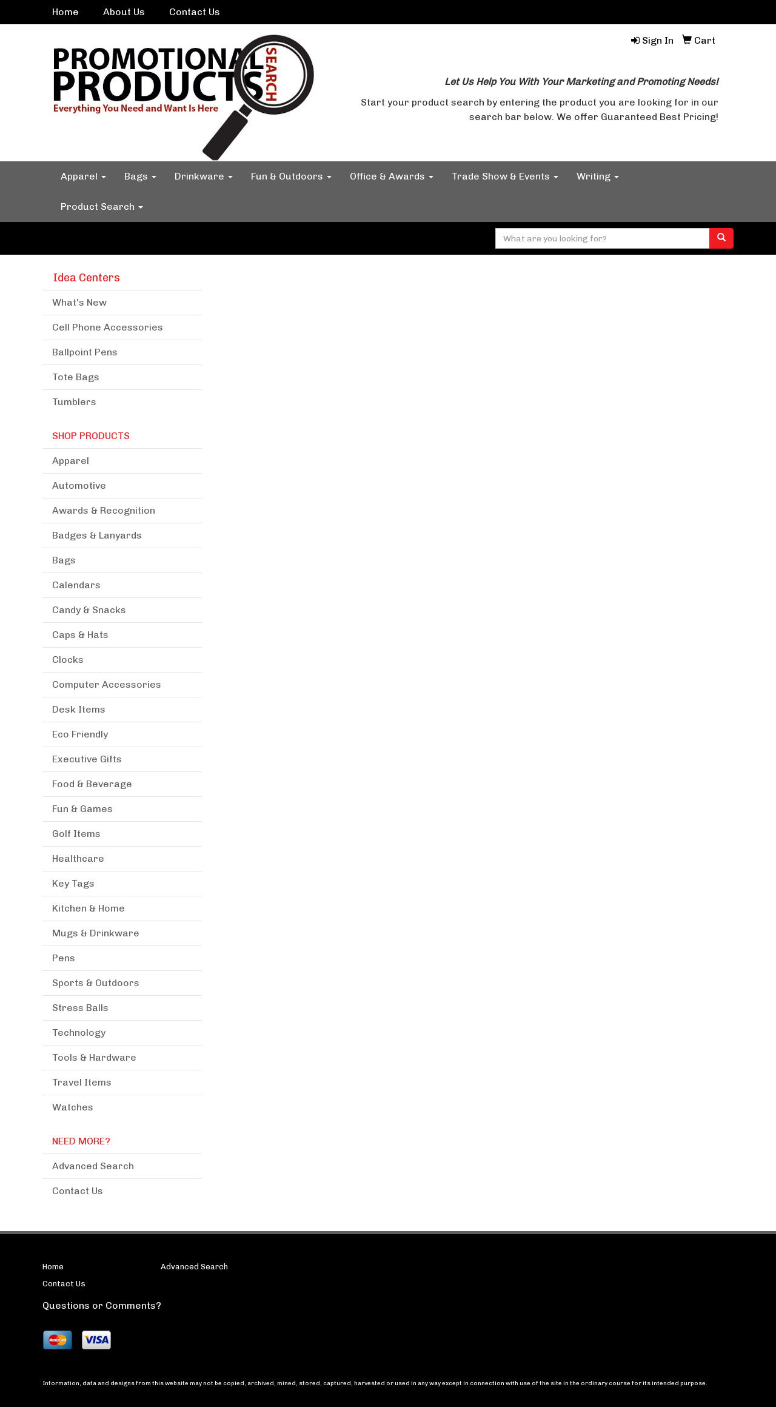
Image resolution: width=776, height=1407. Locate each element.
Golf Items (76, 833)
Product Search (102, 206)
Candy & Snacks (89, 610)
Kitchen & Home (88, 908)
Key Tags (73, 883)
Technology (78, 1032)
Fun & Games (82, 808)
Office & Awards (391, 176)
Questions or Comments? (101, 1305)
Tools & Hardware (94, 1057)
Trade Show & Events (505, 176)
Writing (598, 176)
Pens (63, 958)
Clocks (68, 659)
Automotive (79, 485)
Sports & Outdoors (95, 983)
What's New (79, 302)
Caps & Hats (80, 634)
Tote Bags (75, 377)
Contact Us (194, 12)
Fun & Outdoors (291, 176)
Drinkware (204, 176)
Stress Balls (80, 1007)
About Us (124, 12)
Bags (140, 176)
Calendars (76, 585)
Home (65, 12)
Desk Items (78, 709)
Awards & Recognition (103, 510)
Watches (72, 1107)
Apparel (83, 176)
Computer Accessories (106, 684)
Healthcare (78, 858)
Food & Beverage (92, 784)
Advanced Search (93, 1166)
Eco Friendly (80, 734)
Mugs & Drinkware (95, 933)
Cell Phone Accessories (107, 327)
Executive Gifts (87, 759)
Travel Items (82, 1082)
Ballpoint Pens (85, 352)
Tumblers (74, 402)
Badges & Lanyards (97, 535)
